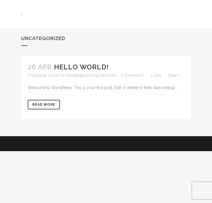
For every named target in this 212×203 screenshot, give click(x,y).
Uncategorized (80, 75)
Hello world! (81, 67)
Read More (43, 105)
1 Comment (132, 75)
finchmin (109, 75)
